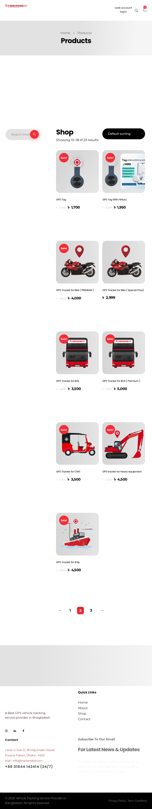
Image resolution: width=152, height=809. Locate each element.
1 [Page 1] (70, 610)
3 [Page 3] (91, 610)
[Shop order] (123, 133)
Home (65, 33)
